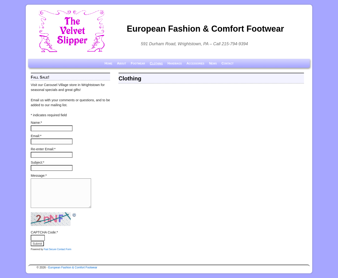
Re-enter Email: (43, 149)
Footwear (138, 63)
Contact (228, 63)
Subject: (37, 162)
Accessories (195, 63)
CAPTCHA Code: (44, 232)
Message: (39, 175)
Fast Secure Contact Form (57, 249)
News (213, 63)
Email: (36, 136)
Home (108, 63)
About (121, 63)
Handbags (174, 63)
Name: (36, 122)
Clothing (156, 63)
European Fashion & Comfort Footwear (205, 29)
